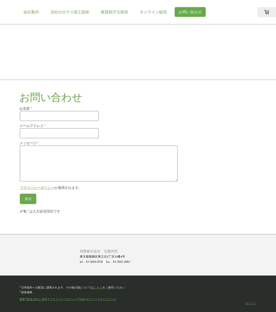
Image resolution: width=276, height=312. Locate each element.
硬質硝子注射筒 (114, 12)
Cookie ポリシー (88, 299)
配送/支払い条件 (37, 299)
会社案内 (31, 12)
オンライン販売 (153, 12)
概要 (22, 299)
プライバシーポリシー (37, 187)
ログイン (251, 303)
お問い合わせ (190, 12)
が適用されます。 (51, 187)
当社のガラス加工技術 (69, 12)
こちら (98, 287)
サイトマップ (107, 299)
